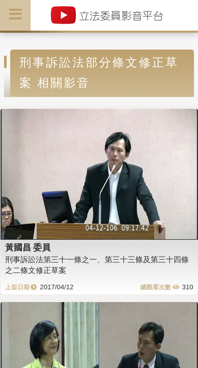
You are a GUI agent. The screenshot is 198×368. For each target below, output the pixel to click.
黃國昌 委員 (28, 247)
